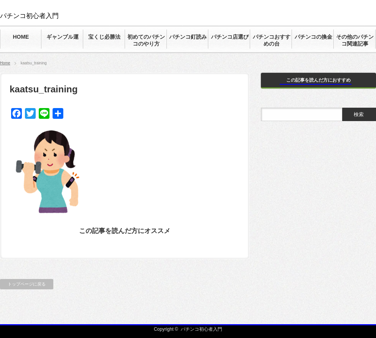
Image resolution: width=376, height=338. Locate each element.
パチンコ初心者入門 (29, 16)
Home (5, 63)
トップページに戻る (27, 284)
